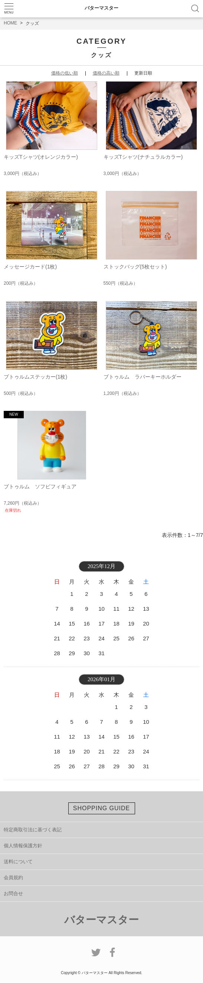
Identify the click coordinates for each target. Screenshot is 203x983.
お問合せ (13, 893)
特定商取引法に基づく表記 (33, 829)
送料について (18, 861)
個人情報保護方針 (23, 845)
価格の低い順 (64, 73)
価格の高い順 (106, 73)
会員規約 (13, 877)
